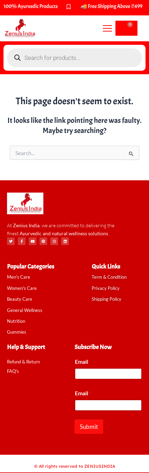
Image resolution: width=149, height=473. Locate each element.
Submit (89, 426)
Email (81, 361)
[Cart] (126, 28)
